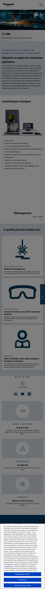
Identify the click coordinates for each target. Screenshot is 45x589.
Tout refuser (22, 580)
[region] (22, 556)
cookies (23, 564)
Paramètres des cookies (22, 574)
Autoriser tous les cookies (23, 585)
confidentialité (8, 566)
